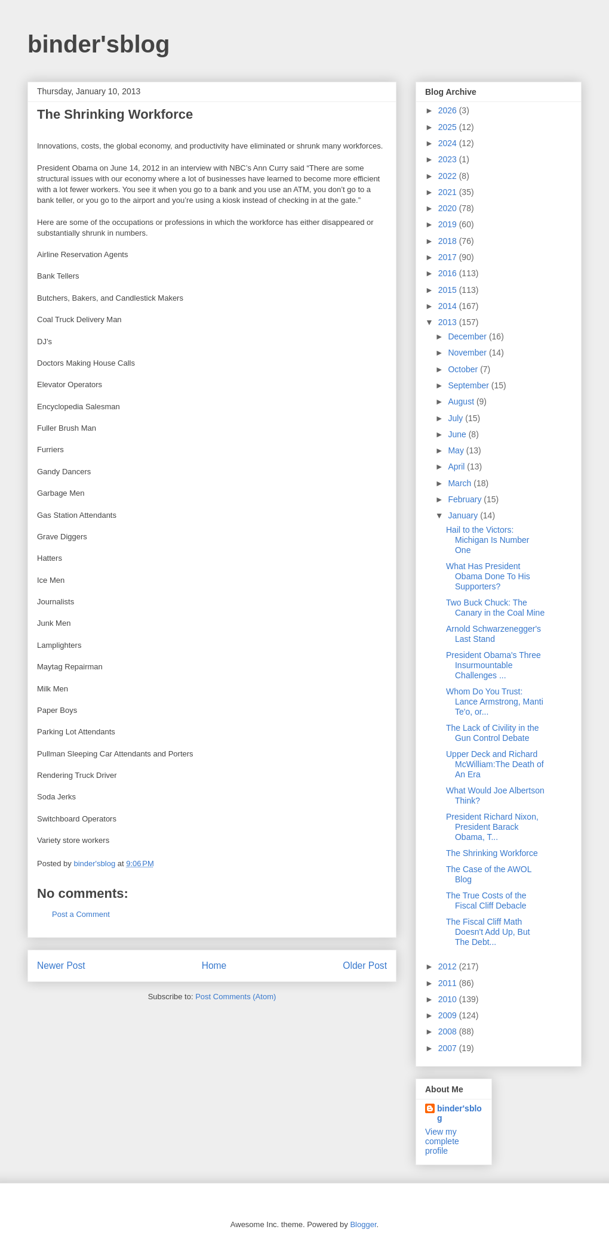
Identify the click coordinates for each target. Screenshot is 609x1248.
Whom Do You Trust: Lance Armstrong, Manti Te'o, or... (494, 701)
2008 (448, 1031)
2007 (448, 1048)
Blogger (363, 1224)
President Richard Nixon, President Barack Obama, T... (492, 827)
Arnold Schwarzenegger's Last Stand (493, 634)
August (462, 401)
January (464, 515)
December (468, 336)
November (468, 352)
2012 (448, 966)
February (466, 499)
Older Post (365, 965)
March (460, 483)
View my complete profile (442, 1141)
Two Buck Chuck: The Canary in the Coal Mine (495, 607)
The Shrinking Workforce (492, 853)
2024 (448, 143)
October (464, 369)
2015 (448, 290)
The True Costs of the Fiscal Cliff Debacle (486, 900)
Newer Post (61, 965)
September (469, 385)
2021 (448, 192)
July (456, 418)
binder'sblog (98, 44)
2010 (448, 999)
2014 (448, 306)
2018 (448, 241)
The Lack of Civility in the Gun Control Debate (492, 733)
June (458, 434)
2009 (448, 1015)
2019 (448, 224)
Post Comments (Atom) (235, 996)
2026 (448, 110)
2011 (448, 983)
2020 (448, 208)
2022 (448, 176)
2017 (448, 257)
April (457, 466)
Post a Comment (81, 914)
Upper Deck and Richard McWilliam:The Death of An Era (495, 764)
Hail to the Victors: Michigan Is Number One (488, 540)
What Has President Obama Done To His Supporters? (488, 576)
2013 (448, 322)
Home (214, 965)
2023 (448, 159)
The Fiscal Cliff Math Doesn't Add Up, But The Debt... (488, 932)
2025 (448, 127)
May (457, 450)
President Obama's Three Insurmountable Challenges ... (493, 665)
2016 (448, 273)
